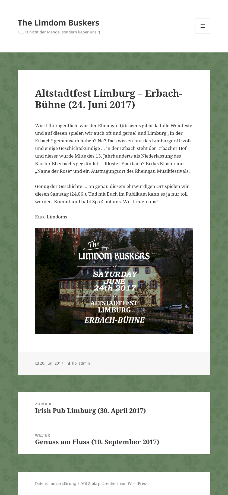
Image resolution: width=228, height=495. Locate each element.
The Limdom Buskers (58, 22)
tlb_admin (81, 363)
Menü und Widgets (202, 33)
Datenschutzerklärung (55, 483)
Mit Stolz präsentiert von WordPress (114, 483)
